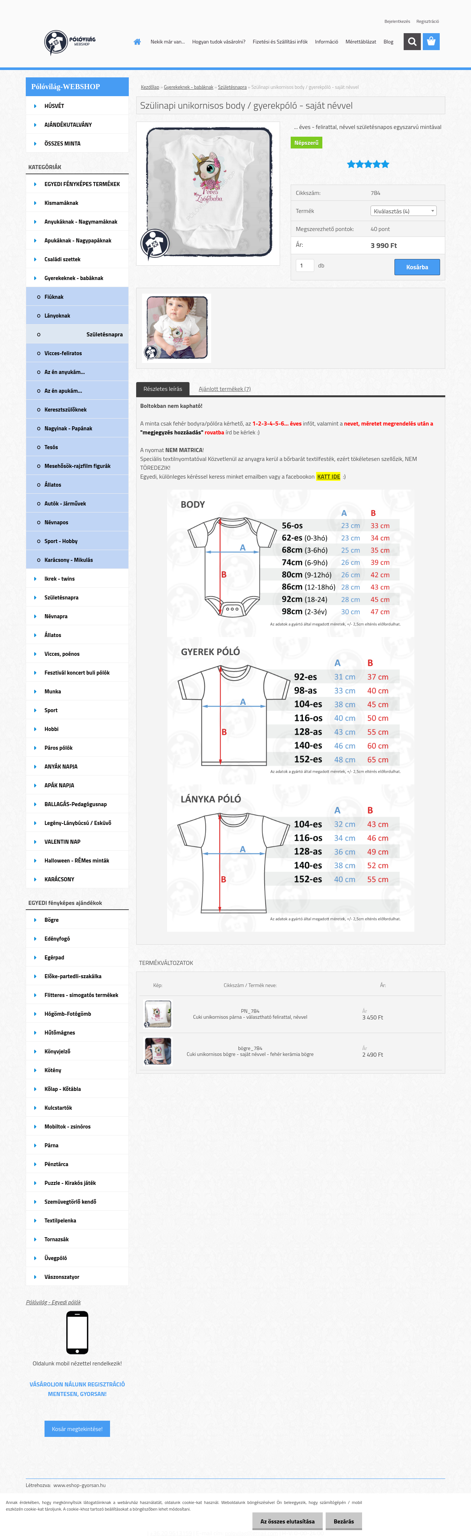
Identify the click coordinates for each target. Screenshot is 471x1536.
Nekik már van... (168, 41)
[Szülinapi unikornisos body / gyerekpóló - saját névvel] (208, 124)
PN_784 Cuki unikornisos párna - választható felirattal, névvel (250, 1014)
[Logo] (76, 42)
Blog (388, 41)
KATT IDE (328, 476)
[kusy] (305, 265)
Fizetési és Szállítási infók (280, 41)
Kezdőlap (150, 87)
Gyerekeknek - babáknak (188, 87)
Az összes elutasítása (284, 1521)
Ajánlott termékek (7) (225, 388)
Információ (326, 41)
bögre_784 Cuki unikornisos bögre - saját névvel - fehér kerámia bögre (250, 1051)
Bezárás (343, 1521)
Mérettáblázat (361, 41)
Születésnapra (232, 87)
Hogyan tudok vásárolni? (218, 41)
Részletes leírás (163, 388)
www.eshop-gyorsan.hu (79, 1485)
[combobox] (403, 211)
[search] (412, 41)
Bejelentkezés (397, 21)
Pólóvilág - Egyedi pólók (53, 1302)
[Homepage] (136, 41)
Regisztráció (428, 21)
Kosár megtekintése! (77, 1428)
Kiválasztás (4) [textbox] (392, 211)
